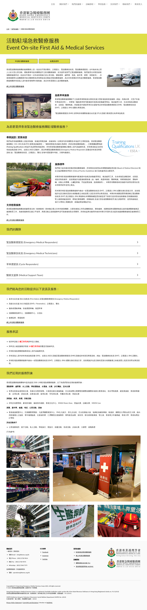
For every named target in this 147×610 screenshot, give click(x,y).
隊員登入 (138, 4)
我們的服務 (77, 4)
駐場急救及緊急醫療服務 (83, 552)
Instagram (45, 556)
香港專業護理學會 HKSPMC (84, 566)
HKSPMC (49, 603)
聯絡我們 (127, 4)
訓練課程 (90, 4)
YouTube (45, 559)
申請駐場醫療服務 (22, 61)
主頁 (53, 4)
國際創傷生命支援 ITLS (83, 563)
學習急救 (103, 4)
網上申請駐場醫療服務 (15, 86)
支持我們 (115, 4)
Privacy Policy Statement (14, 603)
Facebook (45, 552)
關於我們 (64, 4)
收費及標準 (54, 61)
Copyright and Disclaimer (30, 603)
